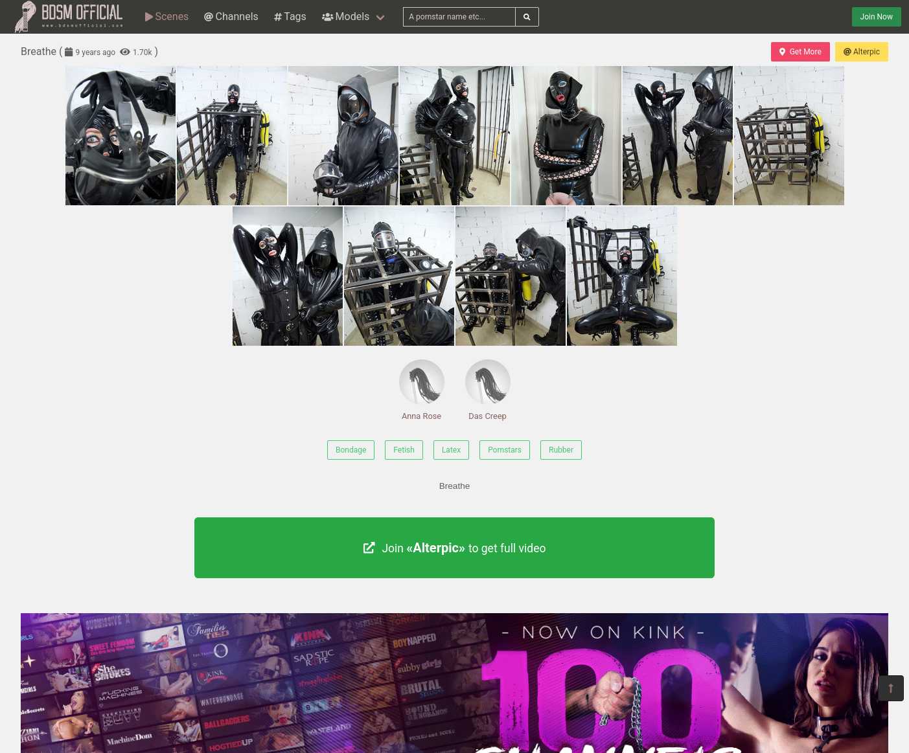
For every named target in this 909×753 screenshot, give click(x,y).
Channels (231, 16)
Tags (290, 16)
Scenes (167, 16)
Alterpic (862, 51)
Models (345, 16)
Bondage (351, 450)
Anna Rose (421, 390)
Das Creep (488, 390)
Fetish (404, 450)
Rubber (561, 450)
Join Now (876, 16)
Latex (451, 450)
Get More (800, 51)
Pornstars (505, 450)
